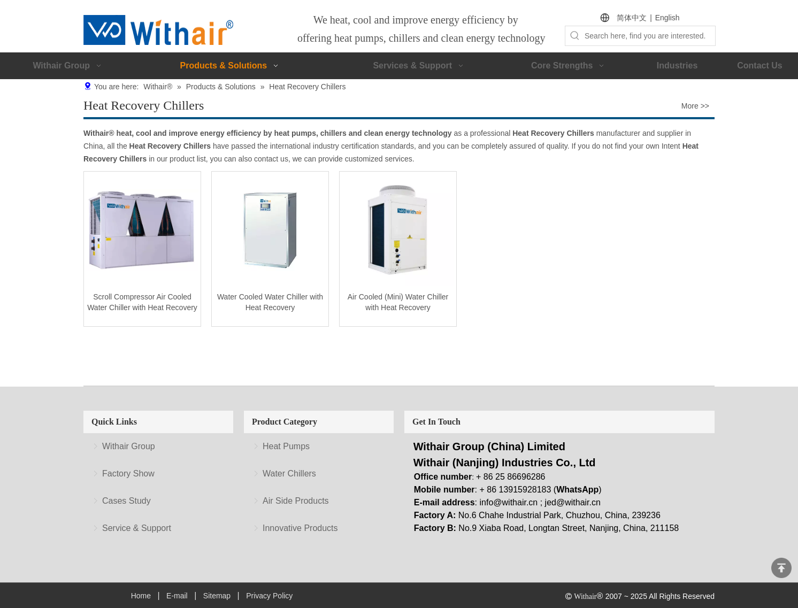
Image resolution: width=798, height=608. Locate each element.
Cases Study (126, 500)
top (781, 568)
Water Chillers (289, 473)
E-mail (177, 595)
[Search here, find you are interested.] (650, 35)
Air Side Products (296, 500)
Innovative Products (300, 528)
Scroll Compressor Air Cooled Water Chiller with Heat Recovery (142, 302)
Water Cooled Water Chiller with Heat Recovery (270, 302)
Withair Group (128, 446)
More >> (695, 106)
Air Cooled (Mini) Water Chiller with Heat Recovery (398, 302)
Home (141, 595)
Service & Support (136, 528)
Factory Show (128, 473)
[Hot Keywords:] (575, 35)
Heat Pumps (286, 446)
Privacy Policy (269, 595)
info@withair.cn (509, 502)
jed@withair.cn (573, 502)
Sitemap (217, 595)
